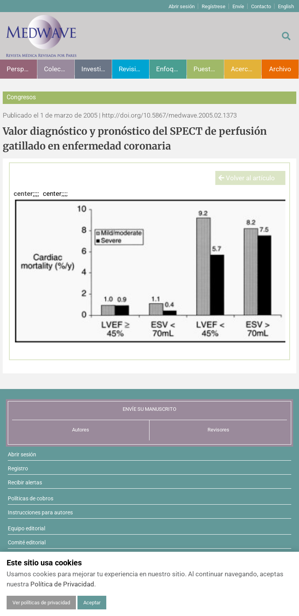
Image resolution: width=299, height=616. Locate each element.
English (286, 6)
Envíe (238, 6)
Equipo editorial (26, 528)
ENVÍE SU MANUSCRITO (149, 409)
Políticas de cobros (30, 498)
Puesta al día (208, 69)
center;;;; (26, 193)
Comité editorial (27, 542)
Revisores (218, 430)
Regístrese (213, 6)
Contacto (261, 6)
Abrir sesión (182, 6)
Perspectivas (22, 69)
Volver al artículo (246, 178)
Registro (18, 468)
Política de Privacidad (62, 584)
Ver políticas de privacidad (41, 602)
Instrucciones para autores (40, 512)
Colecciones (59, 69)
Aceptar (91, 602)
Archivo (280, 69)
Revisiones (134, 69)
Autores (80, 430)
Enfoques (170, 69)
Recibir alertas (25, 482)
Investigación (96, 69)
